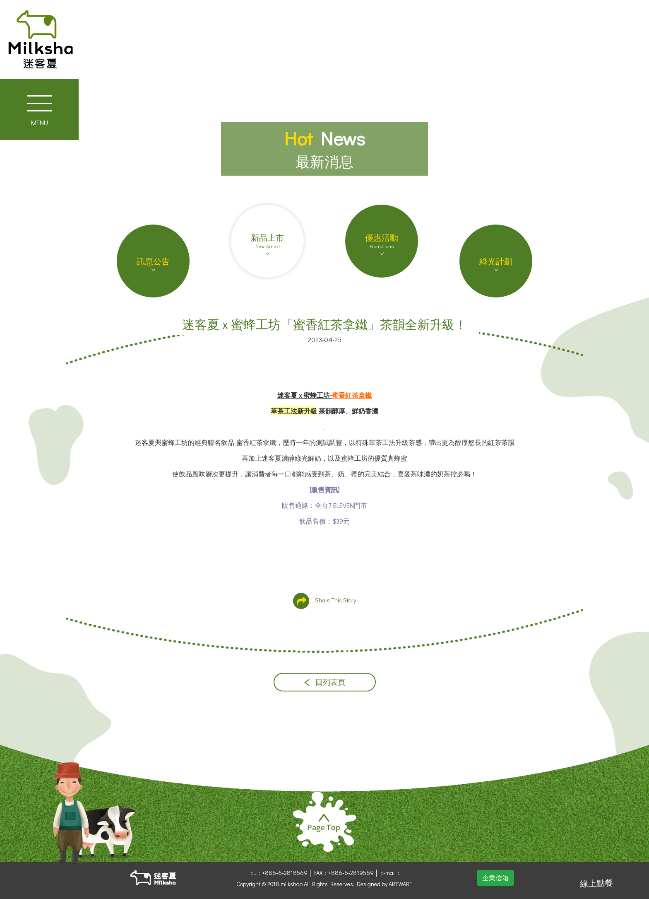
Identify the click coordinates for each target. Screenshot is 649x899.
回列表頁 (324, 682)
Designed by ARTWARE (384, 884)
